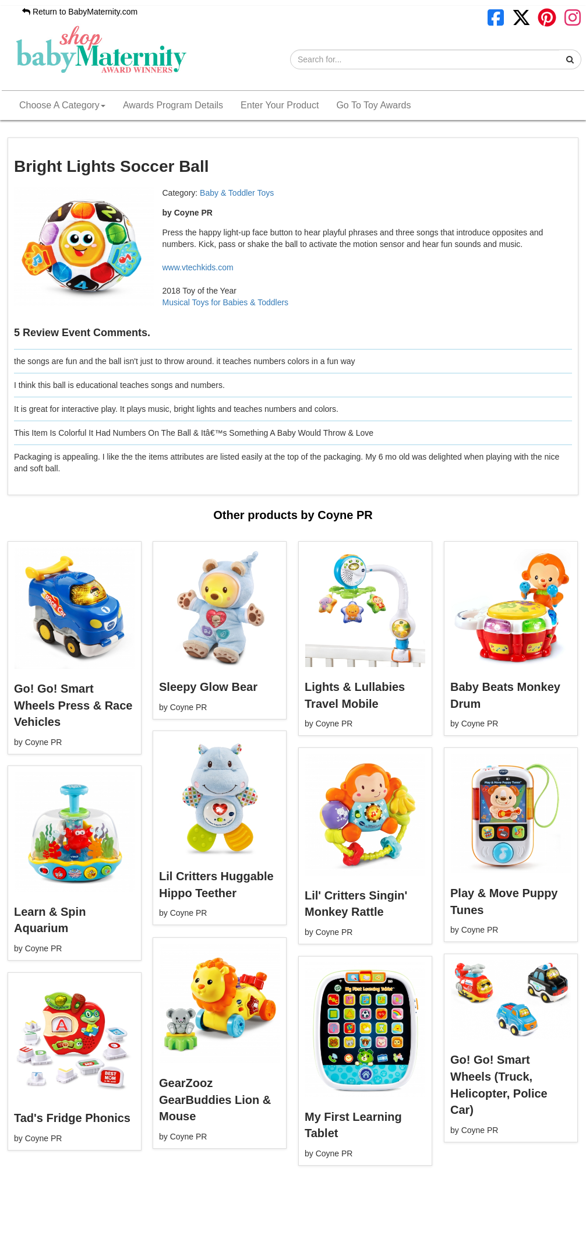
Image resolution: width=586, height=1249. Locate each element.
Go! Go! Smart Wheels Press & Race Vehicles (73, 705)
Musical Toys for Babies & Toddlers (226, 302)
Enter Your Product (280, 105)
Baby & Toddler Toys (237, 192)
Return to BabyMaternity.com (79, 11)
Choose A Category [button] (62, 105)
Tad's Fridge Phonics (72, 1118)
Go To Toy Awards (373, 105)
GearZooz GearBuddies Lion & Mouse (215, 1100)
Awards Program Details (173, 105)
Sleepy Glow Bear (208, 686)
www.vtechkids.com (198, 267)
